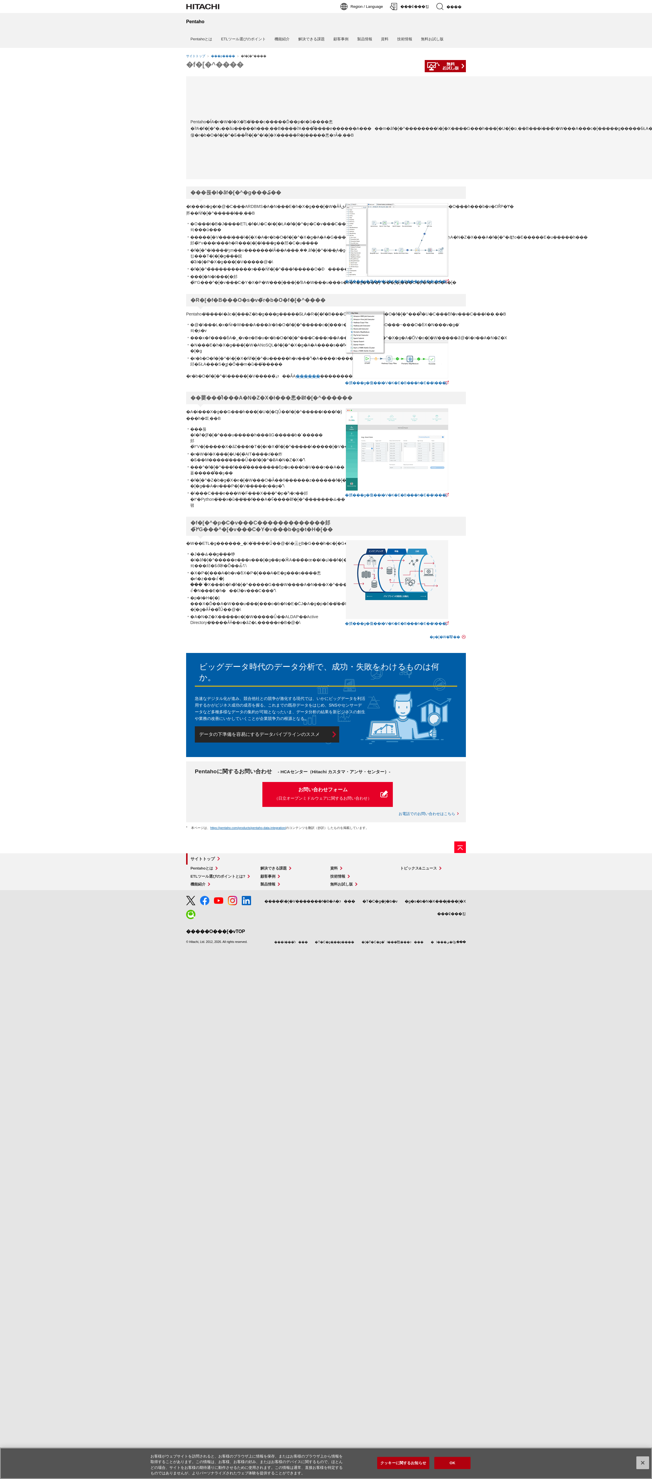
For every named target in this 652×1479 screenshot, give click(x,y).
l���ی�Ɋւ (448, 942)
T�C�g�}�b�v (380, 901)
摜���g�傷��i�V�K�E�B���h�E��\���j (395, 281)
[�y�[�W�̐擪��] (460, 847)
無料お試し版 (432, 39)
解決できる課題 (311, 39)
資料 (384, 39)
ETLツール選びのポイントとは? (217, 876)
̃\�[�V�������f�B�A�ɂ (309, 901)
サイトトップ (195, 56)
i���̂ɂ (291, 942)
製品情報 (364, 39)
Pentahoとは (201, 39)
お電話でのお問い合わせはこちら (427, 814)
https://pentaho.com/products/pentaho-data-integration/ (248, 828)
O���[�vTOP (215, 931)
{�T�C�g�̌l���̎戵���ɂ (393, 942)
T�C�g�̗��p (334, 942)
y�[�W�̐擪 (445, 637)
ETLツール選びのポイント (243, 39)
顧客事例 (340, 39)
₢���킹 (451, 914)
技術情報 (404, 39)
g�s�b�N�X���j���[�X (435, 901)
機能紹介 (282, 39)
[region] (326, 1463)
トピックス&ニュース (418, 868)
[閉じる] (642, 1462)
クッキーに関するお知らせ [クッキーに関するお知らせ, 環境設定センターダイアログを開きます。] (403, 1463)
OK (452, 1463)
